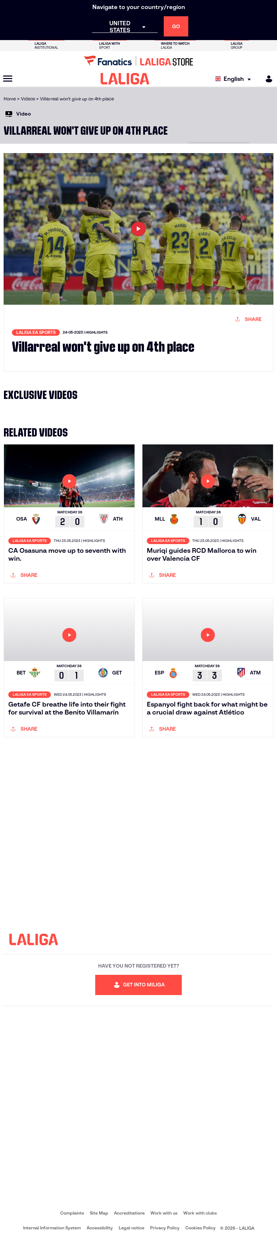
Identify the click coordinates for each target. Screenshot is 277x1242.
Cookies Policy (200, 1227)
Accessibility (100, 1227)
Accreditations (129, 1213)
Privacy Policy (165, 1227)
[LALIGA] (125, 78)
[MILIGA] (266, 78)
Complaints (72, 1213)
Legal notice (131, 1227)
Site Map (99, 1213)
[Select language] (235, 79)
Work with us (163, 1213)
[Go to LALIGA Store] (138, 61)
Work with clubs (200, 1213)
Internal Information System (52, 1227)
